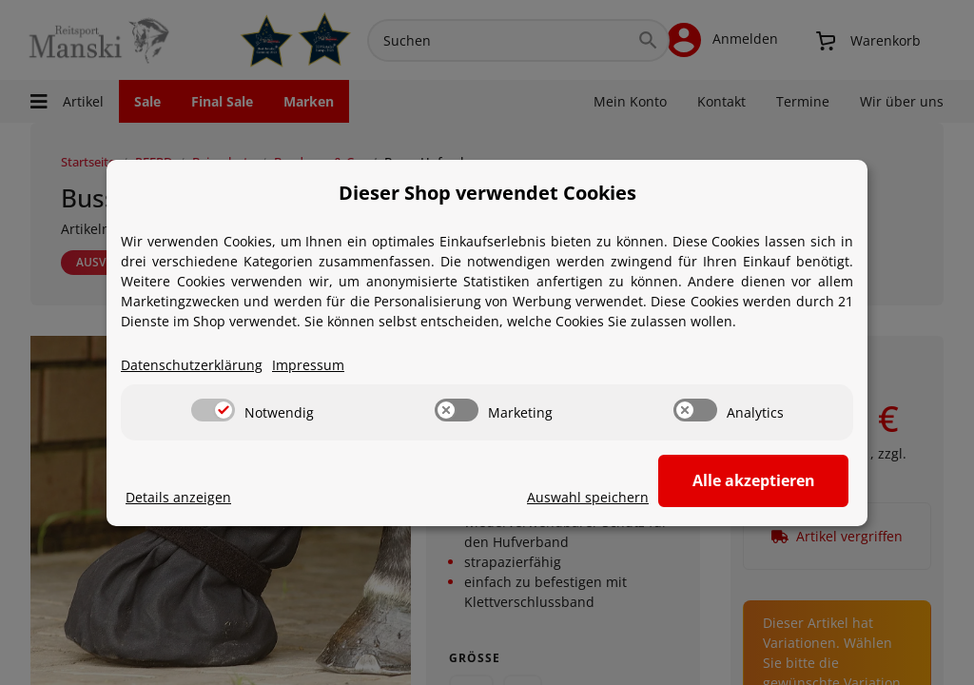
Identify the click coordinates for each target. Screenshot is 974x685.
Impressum (308, 365)
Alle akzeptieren (753, 480)
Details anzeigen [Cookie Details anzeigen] (178, 497)
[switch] (213, 410)
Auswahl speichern (588, 497)
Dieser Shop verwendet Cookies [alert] (487, 193)
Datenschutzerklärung (192, 365)
